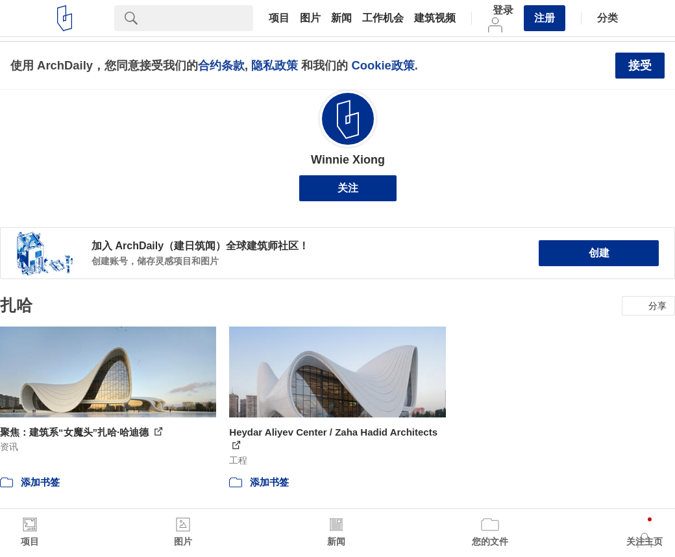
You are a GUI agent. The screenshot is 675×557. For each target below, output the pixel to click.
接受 (640, 65)
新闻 (341, 18)
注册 (544, 17)
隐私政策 (274, 65)
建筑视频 (435, 18)
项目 (279, 18)
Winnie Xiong (348, 159)
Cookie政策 (382, 65)
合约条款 (221, 65)
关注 (348, 187)
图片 (310, 18)
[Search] (200, 18)
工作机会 (383, 18)
